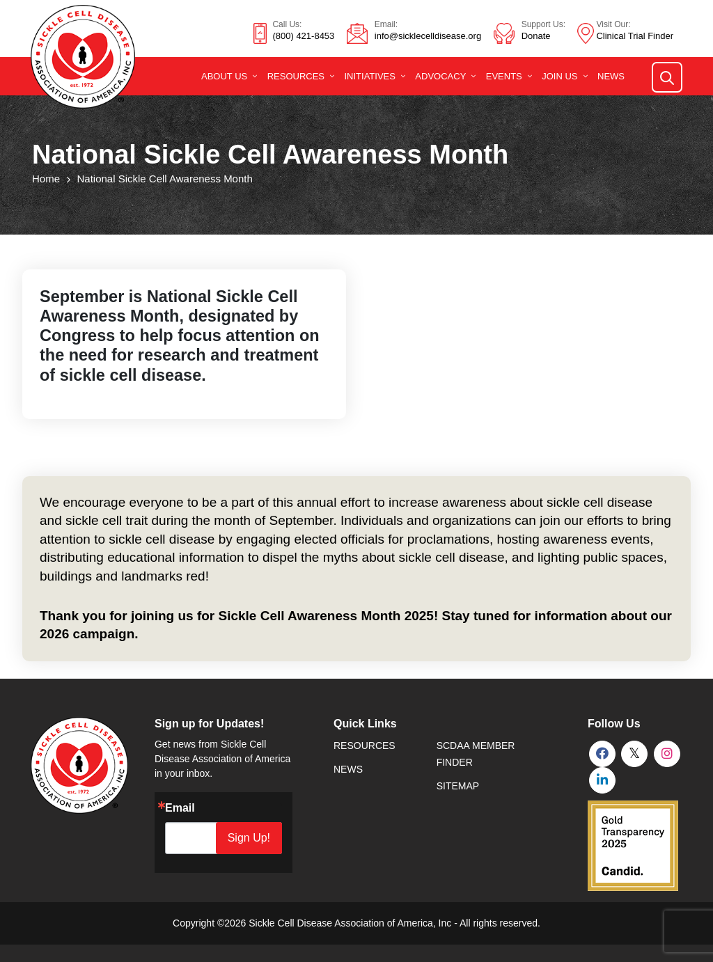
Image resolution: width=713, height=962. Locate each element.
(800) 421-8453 (303, 36)
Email (180, 808)
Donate (536, 36)
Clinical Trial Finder (634, 36)
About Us (224, 76)
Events (504, 76)
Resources (295, 76)
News (611, 76)
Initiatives (369, 76)
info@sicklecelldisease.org (428, 36)
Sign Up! (249, 838)
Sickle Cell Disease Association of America (341, 923)
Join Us (559, 76)
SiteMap (458, 785)
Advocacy (440, 76)
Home (46, 178)
